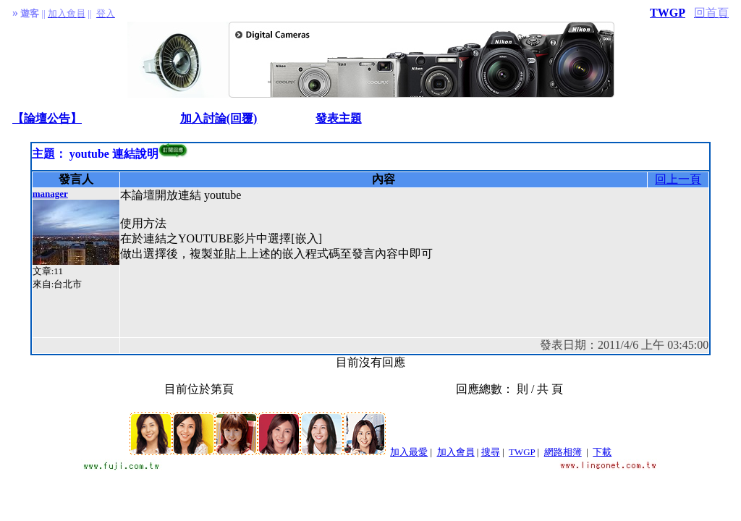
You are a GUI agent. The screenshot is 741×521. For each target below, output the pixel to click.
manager (50, 193)
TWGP (667, 13)
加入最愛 (409, 451)
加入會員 (456, 451)
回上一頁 (678, 179)
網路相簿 (563, 451)
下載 (602, 451)
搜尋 (490, 451)
